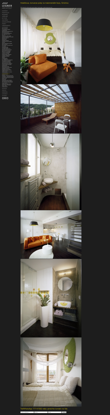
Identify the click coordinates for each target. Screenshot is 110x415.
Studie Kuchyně (4, 86)
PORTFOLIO (5, 12)
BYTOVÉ (4, 18)
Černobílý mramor (5, 40)
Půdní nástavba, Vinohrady (6, 54)
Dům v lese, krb (4, 28)
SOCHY (4, 90)
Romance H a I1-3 (5, 74)
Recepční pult (4, 38)
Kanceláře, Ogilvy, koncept (7, 80)
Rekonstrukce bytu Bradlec (7, 63)
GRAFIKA (4, 92)
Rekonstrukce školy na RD (7, 49)
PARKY (4, 23)
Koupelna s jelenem (5, 53)
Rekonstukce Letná (5, 66)
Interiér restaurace (5, 56)
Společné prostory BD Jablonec (8, 77)
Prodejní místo (4, 65)
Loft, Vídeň (4, 46)
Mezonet (3, 42)
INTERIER (5, 27)
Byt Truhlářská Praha (6, 34)
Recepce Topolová (5, 37)
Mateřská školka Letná (6, 69)
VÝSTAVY (4, 94)
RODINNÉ (5, 14)
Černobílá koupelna (5, 68)
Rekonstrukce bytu (5, 32)
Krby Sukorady (4, 44)
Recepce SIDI (4, 39)
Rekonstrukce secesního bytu (7, 31)
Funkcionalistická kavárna (7, 41)
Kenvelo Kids (4, 78)
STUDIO (4, 95)
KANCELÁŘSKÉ (6, 22)
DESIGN (4, 88)
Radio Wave (4, 79)
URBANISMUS (6, 25)
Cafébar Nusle (4, 58)
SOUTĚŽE (5, 20)
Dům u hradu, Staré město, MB (7, 45)
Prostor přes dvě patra (6, 50)
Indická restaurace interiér (7, 43)
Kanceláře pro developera (7, 67)
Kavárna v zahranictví (6, 55)
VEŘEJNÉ (5, 16)
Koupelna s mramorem (6, 52)
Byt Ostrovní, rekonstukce (7, 33)
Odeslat (64, 412)
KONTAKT (5, 11)
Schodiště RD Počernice (6, 61)
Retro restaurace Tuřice (6, 62)
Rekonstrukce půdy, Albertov (7, 81)
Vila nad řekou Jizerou (6, 29)
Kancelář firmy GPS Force (6, 64)
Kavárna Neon (4, 30)
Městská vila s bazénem (6, 51)
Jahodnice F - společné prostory (8, 76)
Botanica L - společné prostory (7, 75)
